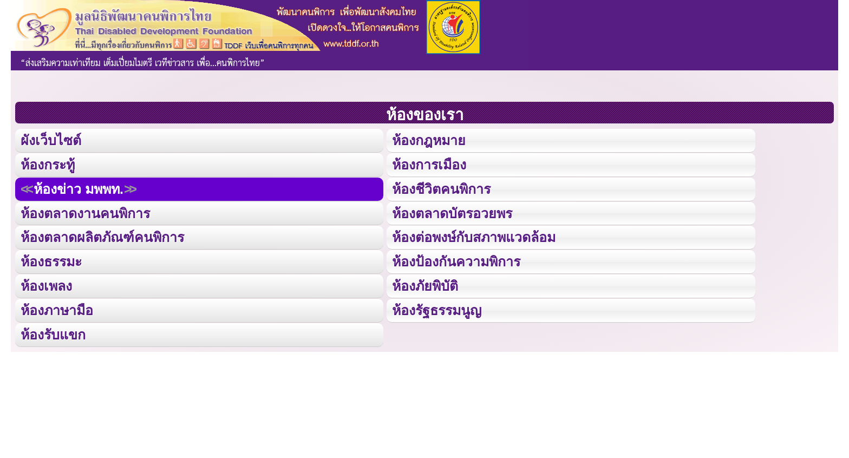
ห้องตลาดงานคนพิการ (85, 212)
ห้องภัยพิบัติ (425, 285)
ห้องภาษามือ (57, 309)
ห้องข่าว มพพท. (78, 188)
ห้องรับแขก (53, 333)
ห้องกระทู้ (48, 164)
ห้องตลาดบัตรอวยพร (452, 212)
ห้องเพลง (46, 285)
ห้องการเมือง (429, 164)
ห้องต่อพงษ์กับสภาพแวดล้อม (474, 236)
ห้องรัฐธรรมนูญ (436, 309)
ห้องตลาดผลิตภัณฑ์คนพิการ (102, 236)
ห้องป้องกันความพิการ (456, 261)
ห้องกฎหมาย (429, 140)
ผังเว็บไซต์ (51, 140)
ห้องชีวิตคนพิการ (441, 188)
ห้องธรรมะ (51, 261)
